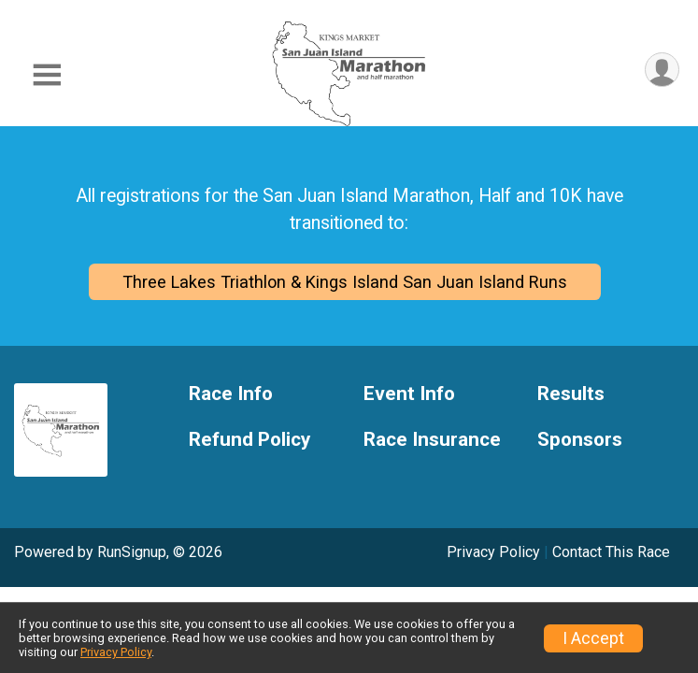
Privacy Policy (493, 552)
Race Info (231, 394)
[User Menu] (662, 69)
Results (571, 394)
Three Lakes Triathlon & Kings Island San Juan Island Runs (344, 282)
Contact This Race (611, 552)
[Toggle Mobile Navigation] (46, 75)
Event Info (409, 394)
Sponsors (579, 440)
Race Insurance (432, 440)
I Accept (593, 638)
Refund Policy (249, 440)
